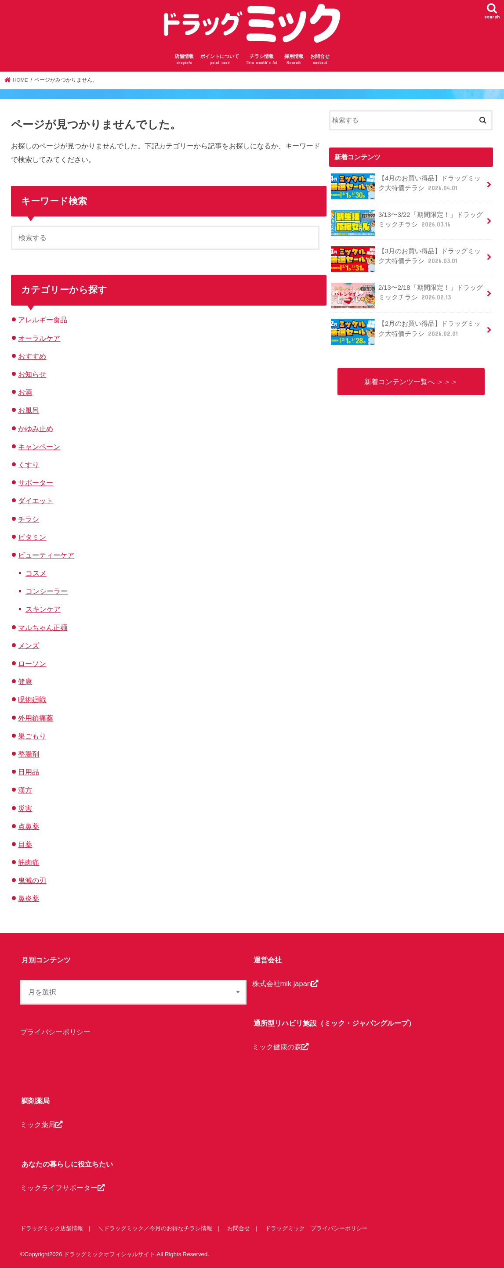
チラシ (28, 519)
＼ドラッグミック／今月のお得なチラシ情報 (155, 1228)
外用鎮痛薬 (35, 718)
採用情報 (294, 60)
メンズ (28, 645)
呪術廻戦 (32, 699)
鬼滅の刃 (32, 880)
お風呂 (28, 410)
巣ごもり (32, 736)
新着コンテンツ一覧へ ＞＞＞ (411, 381)
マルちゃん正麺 (42, 627)
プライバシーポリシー (55, 1032)
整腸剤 (28, 754)
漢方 (25, 790)
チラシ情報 (261, 60)
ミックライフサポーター (62, 1188)
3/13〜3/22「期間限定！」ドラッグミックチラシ (406, 223)
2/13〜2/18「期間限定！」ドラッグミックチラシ (406, 296)
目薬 (25, 844)
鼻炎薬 (28, 898)
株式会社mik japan (285, 983)
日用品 (28, 772)
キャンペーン (39, 446)
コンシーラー (46, 591)
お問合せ (320, 60)
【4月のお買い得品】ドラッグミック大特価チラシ (406, 186)
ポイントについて (219, 60)
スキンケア (43, 609)
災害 (25, 808)
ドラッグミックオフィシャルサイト (109, 1254)
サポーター (35, 482)
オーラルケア (39, 338)
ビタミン (32, 537)
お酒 (25, 392)
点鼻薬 (28, 826)
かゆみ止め (35, 428)
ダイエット (35, 500)
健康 (25, 681)
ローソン (32, 663)
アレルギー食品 (42, 320)
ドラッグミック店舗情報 (51, 1228)
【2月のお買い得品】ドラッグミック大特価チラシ (406, 332)
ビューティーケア (46, 555)
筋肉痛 (28, 862)
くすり (28, 464)
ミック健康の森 (280, 1047)
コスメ (36, 573)
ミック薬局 (41, 1125)
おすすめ (32, 356)
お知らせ (32, 374)
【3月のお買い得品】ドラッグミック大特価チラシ (406, 259)
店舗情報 (184, 60)
